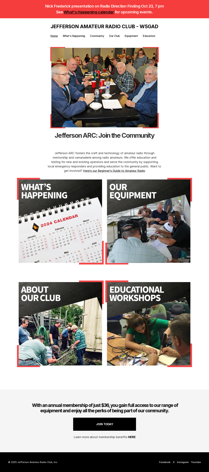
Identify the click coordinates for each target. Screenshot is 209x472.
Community (97, 36)
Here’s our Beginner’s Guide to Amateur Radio (114, 170)
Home (54, 36)
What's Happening (74, 36)
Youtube (196, 462)
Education (149, 36)
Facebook (164, 462)
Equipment (131, 36)
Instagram (183, 462)
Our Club (114, 36)
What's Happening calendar (89, 12)
